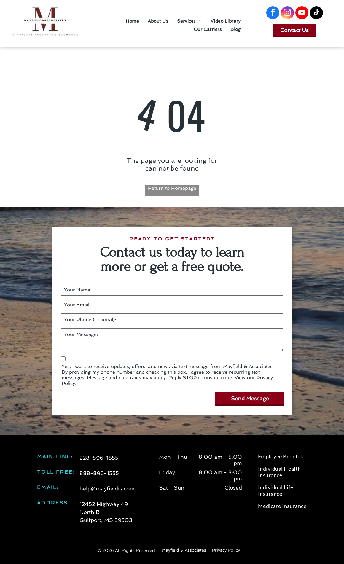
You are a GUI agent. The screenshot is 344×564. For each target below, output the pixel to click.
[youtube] (301, 13)
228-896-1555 (98, 458)
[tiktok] (316, 13)
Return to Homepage (172, 188)
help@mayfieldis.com (107, 488)
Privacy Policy (226, 550)
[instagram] (287, 13)
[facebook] (272, 13)
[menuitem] (132, 21)
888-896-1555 (99, 473)
